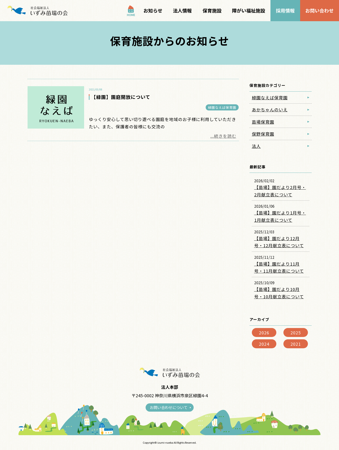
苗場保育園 (263, 122)
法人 (256, 146)
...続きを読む (223, 136)
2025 (295, 332)
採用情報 (285, 10)
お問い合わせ (319, 10)
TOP (131, 10)
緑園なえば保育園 (222, 107)
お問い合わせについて (169, 407)
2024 (264, 344)
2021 (295, 344)
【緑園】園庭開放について (120, 96)
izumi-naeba (165, 442)
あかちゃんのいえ (270, 109)
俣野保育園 (263, 134)
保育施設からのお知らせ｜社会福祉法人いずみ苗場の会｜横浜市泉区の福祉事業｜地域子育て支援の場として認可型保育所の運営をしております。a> (37, 10)
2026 (264, 332)
